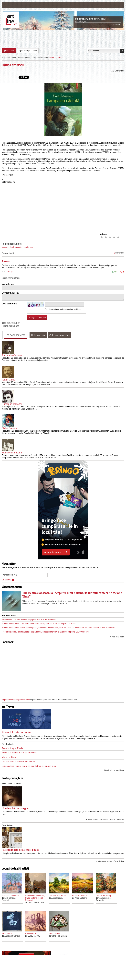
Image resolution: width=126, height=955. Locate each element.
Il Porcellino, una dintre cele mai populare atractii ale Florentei (28, 619)
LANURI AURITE (79, 896)
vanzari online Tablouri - (103, 899)
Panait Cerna (8, 379)
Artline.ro (15, 58)
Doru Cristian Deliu (36, 902)
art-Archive (25, 58)
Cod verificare (9, 303)
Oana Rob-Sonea (59, 936)
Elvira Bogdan (9, 428)
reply (10, 271)
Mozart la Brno (9, 757)
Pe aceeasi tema (15, 335)
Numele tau (8, 284)
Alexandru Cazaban (12, 355)
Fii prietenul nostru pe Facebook (16, 700)
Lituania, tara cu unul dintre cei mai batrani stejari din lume (29, 766)
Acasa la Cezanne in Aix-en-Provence (19, 752)
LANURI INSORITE (57, 896)
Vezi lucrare (116, 24)
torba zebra (7, 933)
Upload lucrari (9, 50)
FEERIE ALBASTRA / (87, 18)
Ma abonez (8, 580)
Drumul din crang (103, 896)
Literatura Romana (40, 58)
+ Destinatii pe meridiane (113, 770)
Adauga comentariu (37, 317)
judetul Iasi (28, 247)
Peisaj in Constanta (10, 896)
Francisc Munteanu (12, 452)
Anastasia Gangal (12, 936)
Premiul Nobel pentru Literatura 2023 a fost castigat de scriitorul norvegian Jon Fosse (39, 623)
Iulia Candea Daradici (8, 899)
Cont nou (34, 50)
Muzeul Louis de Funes (16, 732)
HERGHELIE (30, 933)
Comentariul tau (10, 292)
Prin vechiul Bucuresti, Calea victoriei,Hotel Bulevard (35, 898)
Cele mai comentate (59, 335)
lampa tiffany (54, 933)
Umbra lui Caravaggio (16, 808)
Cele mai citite (38, 335)
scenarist (6, 247)
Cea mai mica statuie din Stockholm (18, 761)
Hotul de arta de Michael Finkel (21, 849)
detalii (103, 19)
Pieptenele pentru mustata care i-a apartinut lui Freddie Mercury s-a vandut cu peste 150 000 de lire (45, 632)
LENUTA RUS (34, 936)
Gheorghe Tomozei (12, 404)
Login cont (23, 50)
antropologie (16, 247)
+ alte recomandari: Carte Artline (110, 861)
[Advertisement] (63, 38)
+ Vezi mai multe (117, 637)
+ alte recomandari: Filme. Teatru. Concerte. (105, 819)
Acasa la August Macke (12, 748)
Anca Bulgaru (81, 21)
